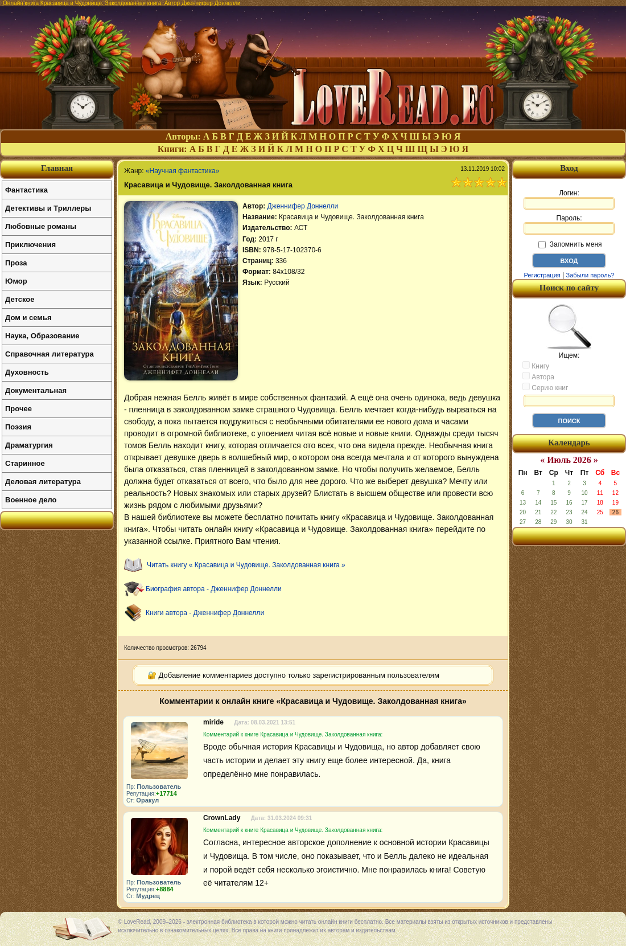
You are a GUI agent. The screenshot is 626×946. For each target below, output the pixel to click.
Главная (57, 168)
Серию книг (545, 387)
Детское (19, 299)
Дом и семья (28, 317)
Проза (16, 263)
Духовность (27, 372)
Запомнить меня (570, 244)
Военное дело (31, 499)
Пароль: (569, 224)
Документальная (36, 390)
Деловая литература (43, 481)
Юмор (16, 281)
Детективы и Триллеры (48, 208)
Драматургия (29, 445)
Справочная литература (49, 354)
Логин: (569, 199)
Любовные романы (40, 226)
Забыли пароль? (590, 275)
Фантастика (26, 190)
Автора (538, 376)
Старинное (25, 463)
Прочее (18, 408)
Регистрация (542, 275)
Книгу (535, 365)
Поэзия (18, 427)
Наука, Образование (42, 335)
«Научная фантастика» (183, 171)
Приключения (30, 244)
